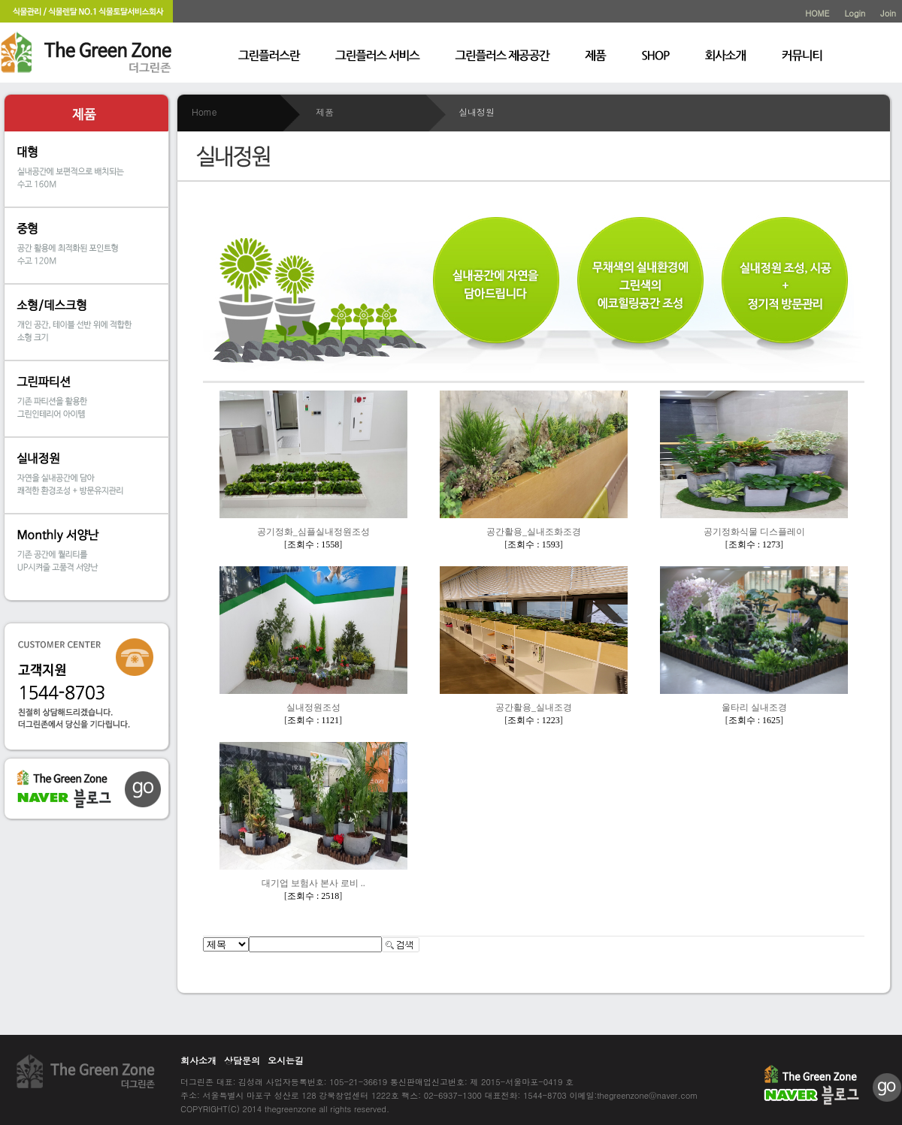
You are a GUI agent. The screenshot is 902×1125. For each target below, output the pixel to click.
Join (888, 13)
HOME (817, 13)
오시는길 (286, 1060)
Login (854, 13)
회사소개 (198, 1060)
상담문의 (242, 1060)
